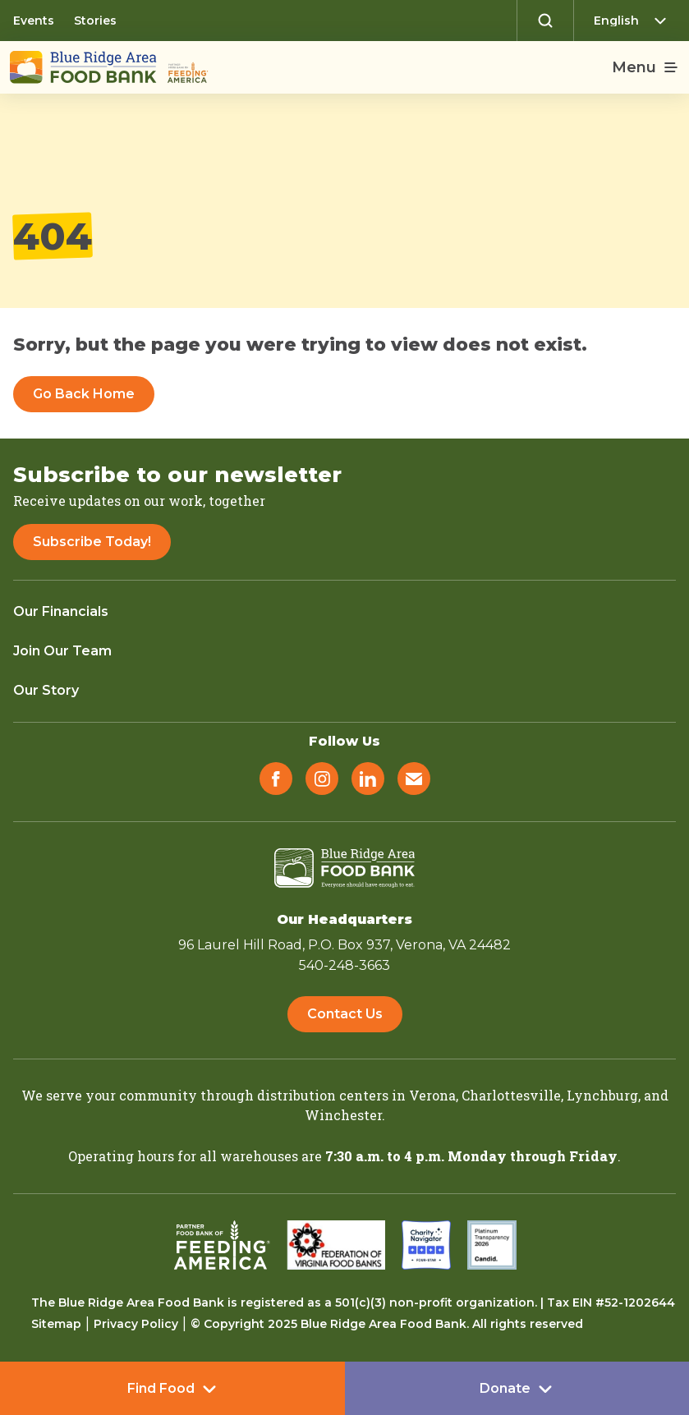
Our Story (46, 690)
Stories (95, 20)
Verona (432, 1095)
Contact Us (345, 1014)
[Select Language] (635, 20)
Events (33, 20)
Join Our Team (62, 651)
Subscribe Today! (92, 541)
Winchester (343, 1114)
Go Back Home (84, 394)
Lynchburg (602, 1095)
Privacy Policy (136, 1323)
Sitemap (56, 1323)
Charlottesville (511, 1095)
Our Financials (60, 611)
